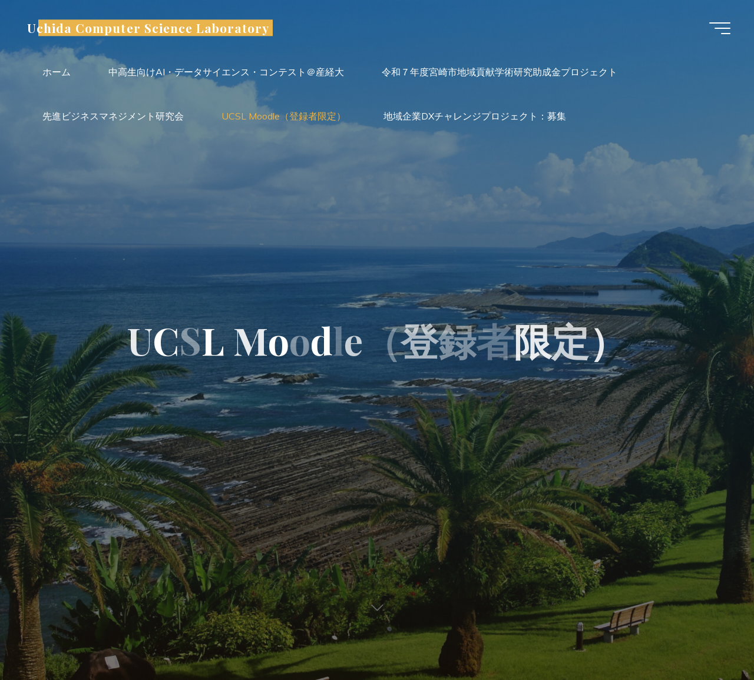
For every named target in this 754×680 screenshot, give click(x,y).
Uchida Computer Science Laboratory (148, 27)
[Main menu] (719, 28)
